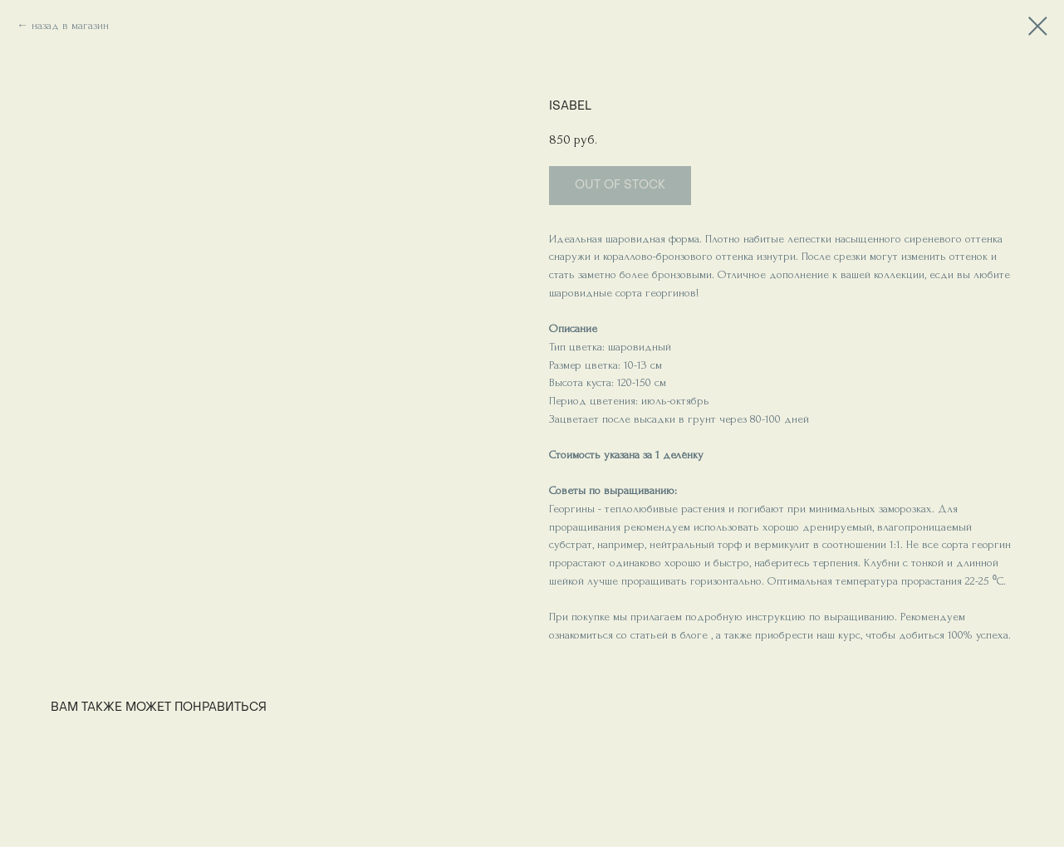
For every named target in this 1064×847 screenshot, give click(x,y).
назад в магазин (70, 25)
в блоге (688, 635)
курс (849, 635)
